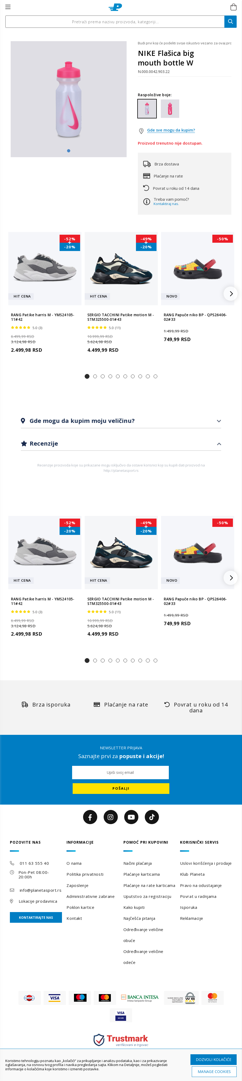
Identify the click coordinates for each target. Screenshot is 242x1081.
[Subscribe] (121, 788)
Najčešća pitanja (139, 918)
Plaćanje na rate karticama (149, 885)
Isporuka (188, 907)
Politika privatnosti (85, 874)
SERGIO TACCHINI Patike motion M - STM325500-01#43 (120, 317)
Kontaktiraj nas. (166, 203)
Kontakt (74, 918)
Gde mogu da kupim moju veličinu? (81, 420)
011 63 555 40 (34, 863)
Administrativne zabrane (91, 896)
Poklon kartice (80, 907)
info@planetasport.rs (40, 890)
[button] (87, 376)
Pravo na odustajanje (201, 885)
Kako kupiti (134, 907)
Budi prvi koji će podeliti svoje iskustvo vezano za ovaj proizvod (184, 43)
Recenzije (43, 443)
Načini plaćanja (137, 863)
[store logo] (115, 7)
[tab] (121, 421)
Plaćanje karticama (141, 874)
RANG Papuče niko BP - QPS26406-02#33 (195, 317)
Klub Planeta (192, 874)
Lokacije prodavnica (38, 901)
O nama (74, 863)
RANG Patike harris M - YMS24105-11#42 (42, 317)
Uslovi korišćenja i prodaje (206, 863)
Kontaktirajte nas (36, 917)
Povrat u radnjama (198, 896)
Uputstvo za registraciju (147, 896)
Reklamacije (191, 918)
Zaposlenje (77, 885)
